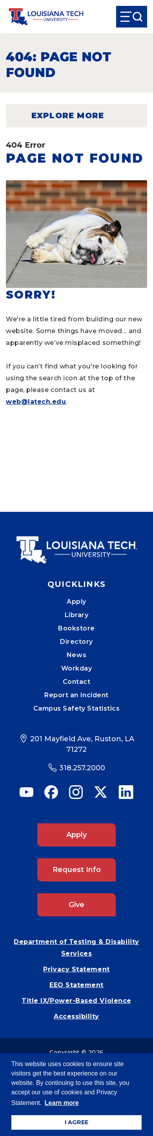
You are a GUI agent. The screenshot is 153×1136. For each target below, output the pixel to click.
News (76, 655)
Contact (77, 681)
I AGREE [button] (76, 1122)
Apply (76, 601)
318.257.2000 (82, 768)
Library (77, 615)
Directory (76, 641)
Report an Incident (76, 695)
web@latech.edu (36, 401)
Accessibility (76, 1016)
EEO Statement (76, 985)
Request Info (77, 869)
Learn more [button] (62, 1102)
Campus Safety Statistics (76, 708)
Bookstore (76, 628)
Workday (76, 668)
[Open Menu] (131, 16)
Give (76, 904)
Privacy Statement (76, 969)
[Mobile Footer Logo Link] (76, 544)
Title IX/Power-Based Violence (76, 1000)
